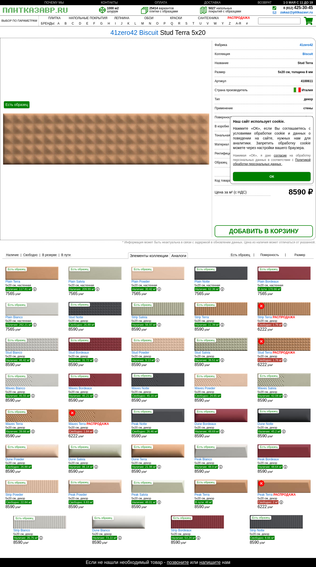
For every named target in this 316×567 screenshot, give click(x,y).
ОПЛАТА (161, 2)
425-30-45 (298, 7)
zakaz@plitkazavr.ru (296, 12)
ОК (271, 176)
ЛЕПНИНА (121, 18)
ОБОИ (148, 18)
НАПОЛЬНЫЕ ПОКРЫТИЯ (88, 18)
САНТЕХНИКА (208, 18)
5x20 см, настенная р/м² (31, 288)
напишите (210, 562)
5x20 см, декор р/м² (95, 323)
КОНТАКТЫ (109, 2)
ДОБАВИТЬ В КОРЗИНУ (263, 231)
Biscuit (308, 54)
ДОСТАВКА (212, 2)
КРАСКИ (176, 18)
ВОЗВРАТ (265, 2)
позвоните (178, 562)
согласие (280, 155)
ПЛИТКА (54, 18)
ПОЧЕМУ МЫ (54, 2)
